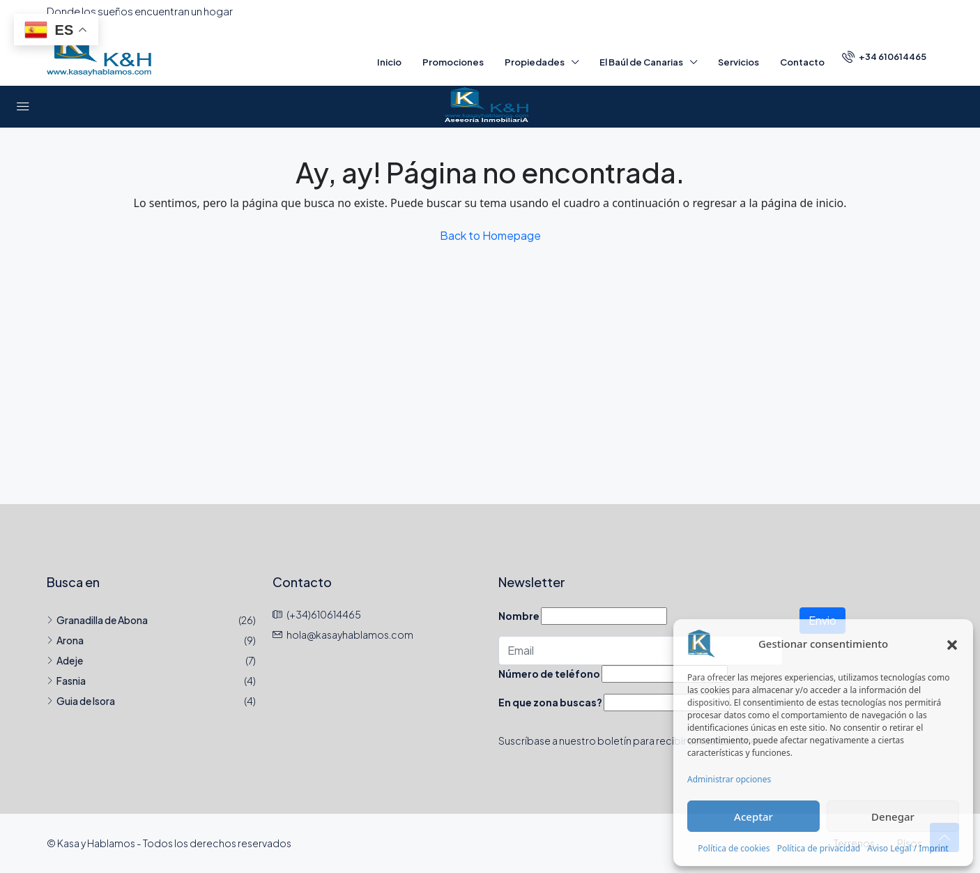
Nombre (518, 615)
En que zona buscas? (550, 702)
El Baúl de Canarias (641, 62)
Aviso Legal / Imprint (907, 848)
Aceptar (753, 816)
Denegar (892, 816)
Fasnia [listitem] (66, 680)
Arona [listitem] (65, 640)
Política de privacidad (819, 848)
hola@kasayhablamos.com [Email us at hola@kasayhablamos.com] (349, 634)
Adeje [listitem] (65, 660)
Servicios (738, 62)
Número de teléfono (549, 673)
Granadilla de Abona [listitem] (97, 620)
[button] (952, 644)
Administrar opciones (729, 779)
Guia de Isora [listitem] (81, 700)
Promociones (453, 62)
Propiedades (535, 62)
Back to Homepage (490, 235)
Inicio (389, 62)
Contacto (802, 62)
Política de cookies (734, 848)
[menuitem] (884, 56)
